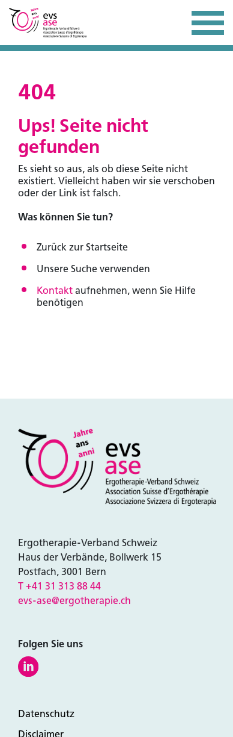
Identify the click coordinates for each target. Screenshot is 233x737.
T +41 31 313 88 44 (59, 586)
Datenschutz (46, 714)
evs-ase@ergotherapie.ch (74, 600)
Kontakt (55, 290)
